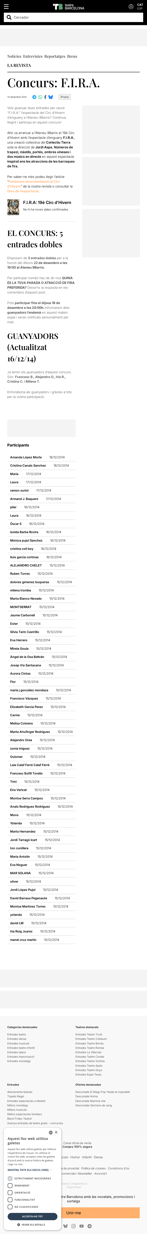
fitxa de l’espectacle (23, 191)
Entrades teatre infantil (21, 1047)
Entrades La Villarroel (88, 1052)
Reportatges (54, 56)
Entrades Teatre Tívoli (88, 1034)
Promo (65, 97)
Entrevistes (32, 56)
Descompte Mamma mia (90, 1100)
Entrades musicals (18, 1043)
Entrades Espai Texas (88, 1074)
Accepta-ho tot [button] (32, 1216)
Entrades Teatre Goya (88, 1070)
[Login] (131, 6)
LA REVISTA (19, 65)
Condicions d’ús (118, 1168)
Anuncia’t (100, 1173)
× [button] (56, 1132)
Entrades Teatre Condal (89, 1056)
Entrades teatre (16, 1034)
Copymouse (73, 1187)
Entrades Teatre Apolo (88, 1065)
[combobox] (76, 17)
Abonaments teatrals (19, 1091)
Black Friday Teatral (19, 1118)
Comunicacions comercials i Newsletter (66, 1173)
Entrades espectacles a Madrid (26, 1100)
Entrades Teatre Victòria (90, 1061)
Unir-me (73, 1212)
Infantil (87, 1157)
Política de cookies (93, 1168)
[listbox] (51, 1133)
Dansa (98, 1157)
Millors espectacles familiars (24, 1114)
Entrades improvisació (20, 1056)
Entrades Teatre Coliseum (91, 1038)
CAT (140, 5)
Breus (72, 56)
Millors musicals (17, 1109)
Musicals (62, 1157)
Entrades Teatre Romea (89, 1047)
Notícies (14, 56)
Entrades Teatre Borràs (89, 1043)
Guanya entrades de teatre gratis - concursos (35, 1123)
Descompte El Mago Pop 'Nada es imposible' (103, 1091)
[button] (32, 1170)
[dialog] (32, 1179)
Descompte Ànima (86, 1096)
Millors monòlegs (17, 1105)
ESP (139, 8)
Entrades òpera (16, 1052)
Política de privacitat (66, 1168)
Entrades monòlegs (19, 1061)
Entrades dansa (16, 1038)
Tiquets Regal (15, 1096)
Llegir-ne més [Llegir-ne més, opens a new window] (15, 1164)
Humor (75, 1157)
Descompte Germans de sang (93, 1105)
